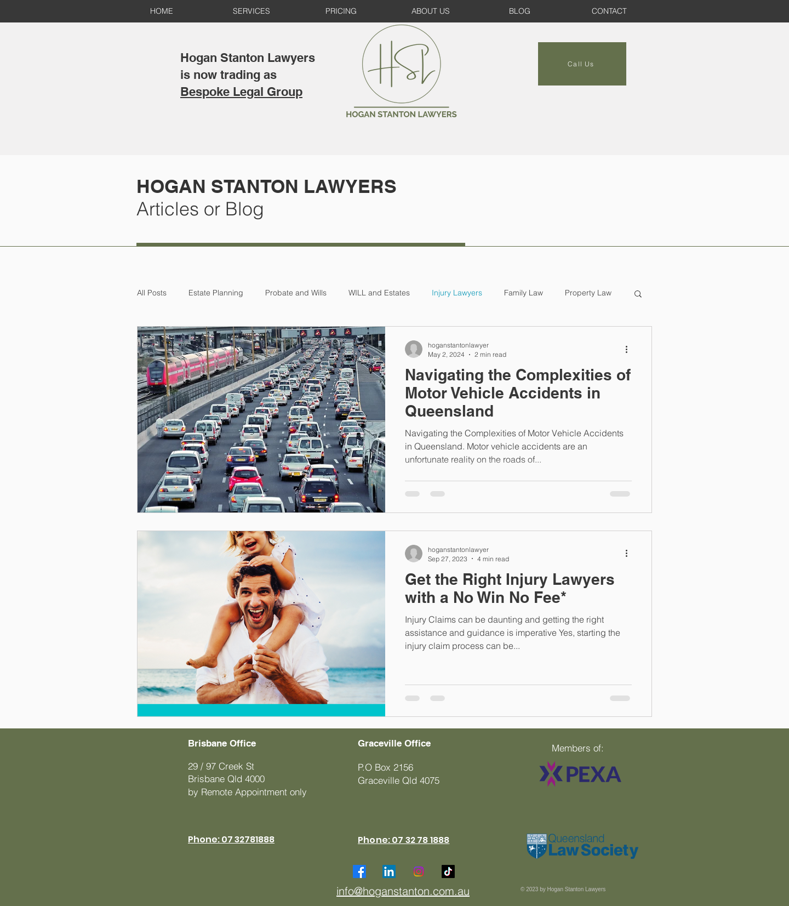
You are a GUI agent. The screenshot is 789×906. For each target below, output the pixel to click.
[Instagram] (418, 871)
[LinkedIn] (389, 871)
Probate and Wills (296, 293)
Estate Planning (215, 293)
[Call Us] (582, 64)
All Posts (152, 293)
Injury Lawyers (457, 293)
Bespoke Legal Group (241, 91)
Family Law (523, 293)
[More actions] (630, 349)
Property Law (588, 293)
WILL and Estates (379, 293)
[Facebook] (359, 871)
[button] (638, 294)
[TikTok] (448, 871)
